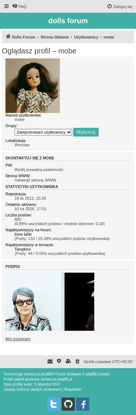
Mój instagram (17, 339)
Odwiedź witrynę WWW (35, 180)
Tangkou (23, 249)
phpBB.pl (64, 379)
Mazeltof (44, 384)
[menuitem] (19, 6)
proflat (18, 384)
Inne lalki (23, 234)
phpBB (46, 374)
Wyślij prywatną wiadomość (39, 169)
